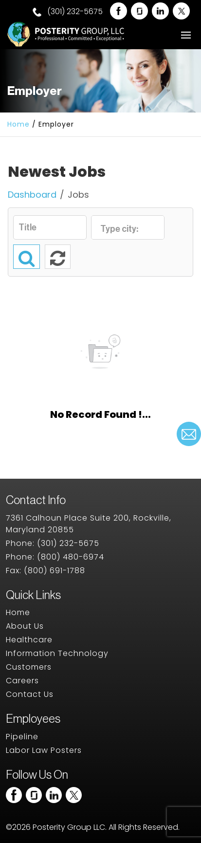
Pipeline (22, 736)
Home (18, 124)
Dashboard (32, 194)
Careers (22, 680)
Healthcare (29, 639)
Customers (29, 667)
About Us (25, 626)
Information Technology (57, 653)
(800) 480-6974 (70, 556)
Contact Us (30, 694)
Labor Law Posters (44, 750)
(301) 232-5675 (68, 12)
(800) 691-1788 (54, 570)
